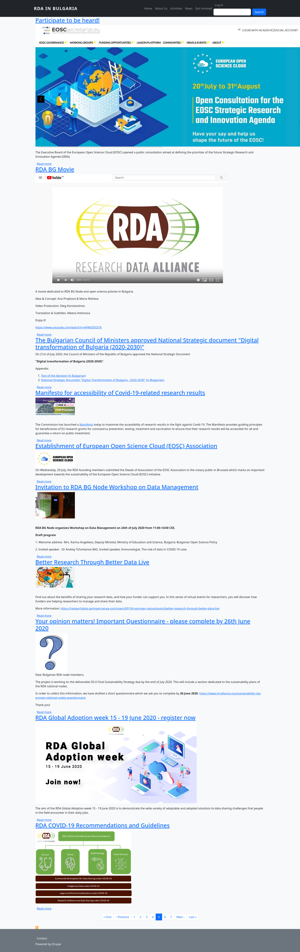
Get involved (203, 8)
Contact (42, 938)
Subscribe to (36, 927)
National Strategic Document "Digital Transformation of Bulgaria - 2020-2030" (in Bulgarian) (102, 380)
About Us (161, 8)
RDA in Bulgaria (56, 8)
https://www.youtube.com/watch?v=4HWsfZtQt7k (68, 327)
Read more (44, 164)
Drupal (56, 944)
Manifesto (86, 425)
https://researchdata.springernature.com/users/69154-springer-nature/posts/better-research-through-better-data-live (140, 608)
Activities (176, 8)
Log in (219, 5)
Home (148, 8)
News (188, 8)
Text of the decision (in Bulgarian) (63, 376)
